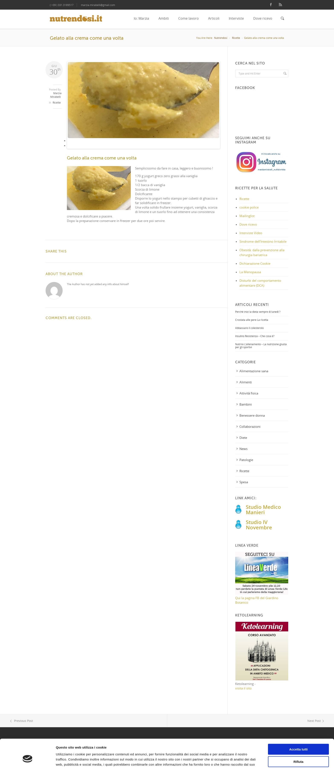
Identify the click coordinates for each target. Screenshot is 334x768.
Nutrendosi (220, 38)
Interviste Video (250, 233)
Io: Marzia (141, 18)
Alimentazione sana (253, 371)
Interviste (236, 18)
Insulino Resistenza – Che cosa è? (254, 336)
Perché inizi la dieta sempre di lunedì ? (257, 312)
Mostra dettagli (224, 759)
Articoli (213, 18)
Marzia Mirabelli (56, 95)
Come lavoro (188, 18)
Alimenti (245, 382)
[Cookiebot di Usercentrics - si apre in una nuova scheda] (27, 759)
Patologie (246, 460)
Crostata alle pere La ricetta (251, 320)
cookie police (249, 207)
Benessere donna (252, 415)
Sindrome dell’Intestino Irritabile (262, 241)
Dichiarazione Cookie (254, 263)
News (243, 449)
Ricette (236, 38)
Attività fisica (248, 393)
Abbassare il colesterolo (249, 328)
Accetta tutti (298, 725)
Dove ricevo (262, 18)
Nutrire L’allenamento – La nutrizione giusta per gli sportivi (261, 345)
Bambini (245, 404)
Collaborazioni (250, 426)
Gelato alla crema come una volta (102, 158)
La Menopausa (250, 272)
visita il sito (243, 688)
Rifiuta (299, 738)
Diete (243, 437)
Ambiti (163, 18)
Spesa (243, 482)
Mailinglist (247, 216)
